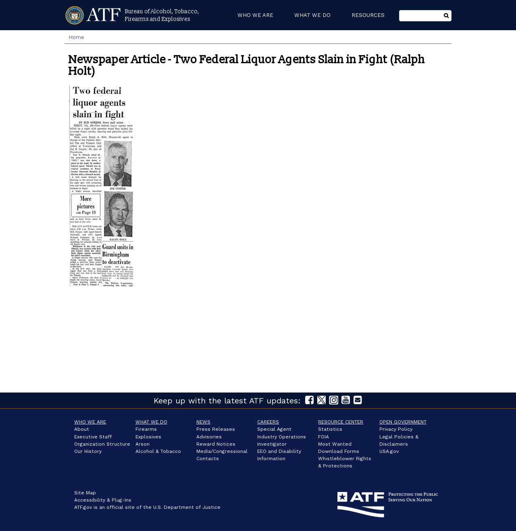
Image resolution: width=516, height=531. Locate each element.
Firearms (146, 429)
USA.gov (389, 451)
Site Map (85, 493)
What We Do (151, 422)
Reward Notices (215, 444)
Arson (142, 444)
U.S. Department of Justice (187, 507)
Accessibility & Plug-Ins (102, 500)
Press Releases (215, 429)
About (81, 429)
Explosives (148, 437)
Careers (268, 422)
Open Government (403, 422)
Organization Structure (102, 444)
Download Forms (338, 451)
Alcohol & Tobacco (158, 451)
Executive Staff (93, 437)
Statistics (330, 429)
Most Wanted (335, 444)
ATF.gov (83, 507)
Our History (88, 451)
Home (76, 37)
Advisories (209, 437)
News (203, 422)
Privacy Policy (395, 429)
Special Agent (274, 429)
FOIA (323, 437)
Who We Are (90, 422)
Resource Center (340, 422)
